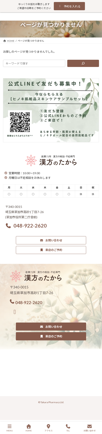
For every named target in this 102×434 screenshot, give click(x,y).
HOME (29, 428)
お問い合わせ (90, 428)
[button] (69, 6)
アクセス (49, 428)
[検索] (83, 63)
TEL (68, 428)
